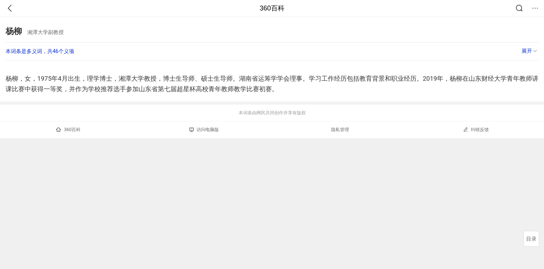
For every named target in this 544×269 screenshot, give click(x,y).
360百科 (272, 8)
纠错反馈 (476, 129)
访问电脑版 (204, 129)
